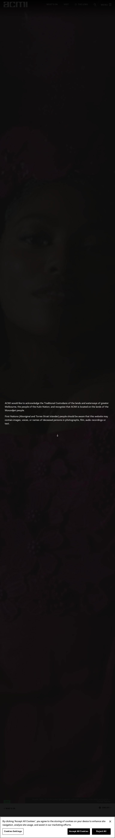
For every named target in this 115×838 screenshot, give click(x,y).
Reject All (101, 831)
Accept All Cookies (78, 831)
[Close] (110, 821)
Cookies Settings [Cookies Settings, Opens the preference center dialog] (13, 831)
